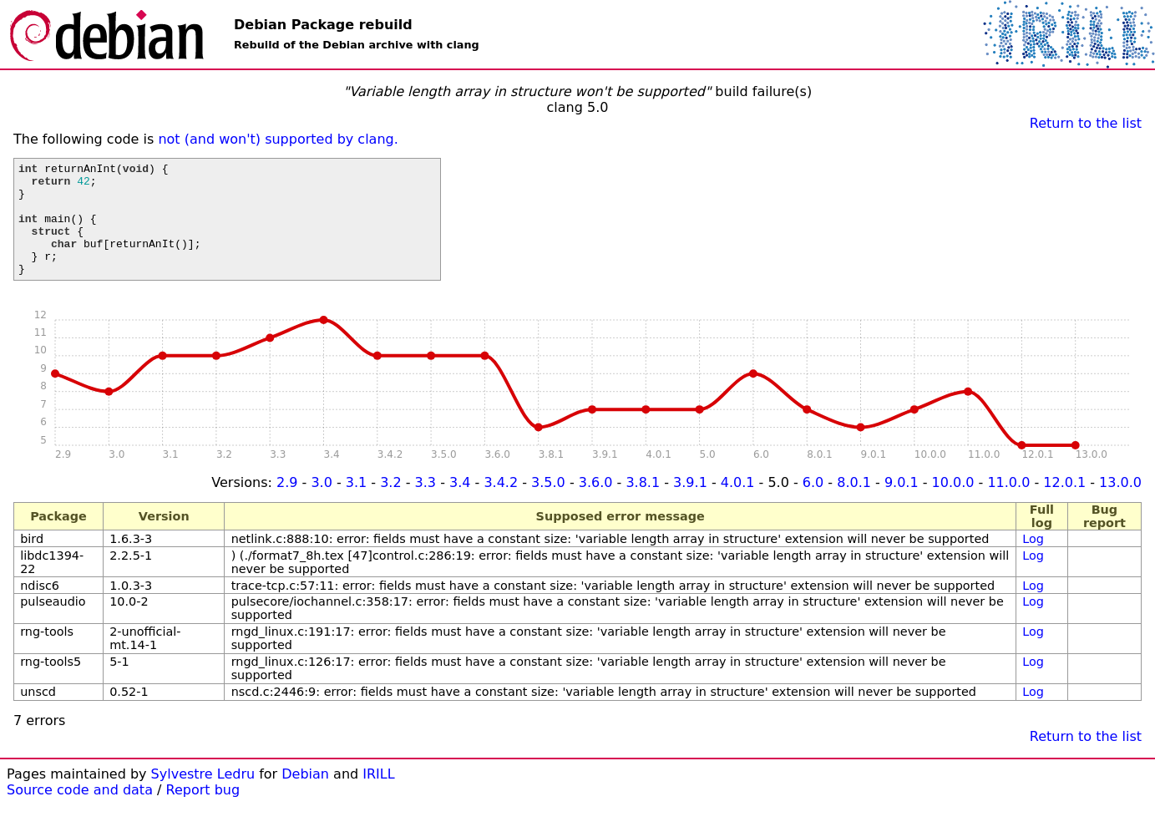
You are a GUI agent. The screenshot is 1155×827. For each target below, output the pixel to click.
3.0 (321, 505)
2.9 (286, 505)
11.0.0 (1008, 505)
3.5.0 (548, 505)
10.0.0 (953, 505)
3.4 (459, 505)
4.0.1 (738, 505)
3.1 (356, 505)
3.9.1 (690, 505)
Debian (305, 796)
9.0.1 (901, 505)
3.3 (425, 505)
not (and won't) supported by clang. (278, 139)
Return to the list (1086, 123)
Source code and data (80, 812)
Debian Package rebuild (323, 25)
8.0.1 (854, 505)
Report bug (203, 812)
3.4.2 (501, 505)
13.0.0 (1120, 505)
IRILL (378, 796)
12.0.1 (1064, 505)
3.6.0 (596, 505)
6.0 (813, 505)
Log (1033, 561)
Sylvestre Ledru (203, 796)
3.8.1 (643, 505)
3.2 (390, 505)
